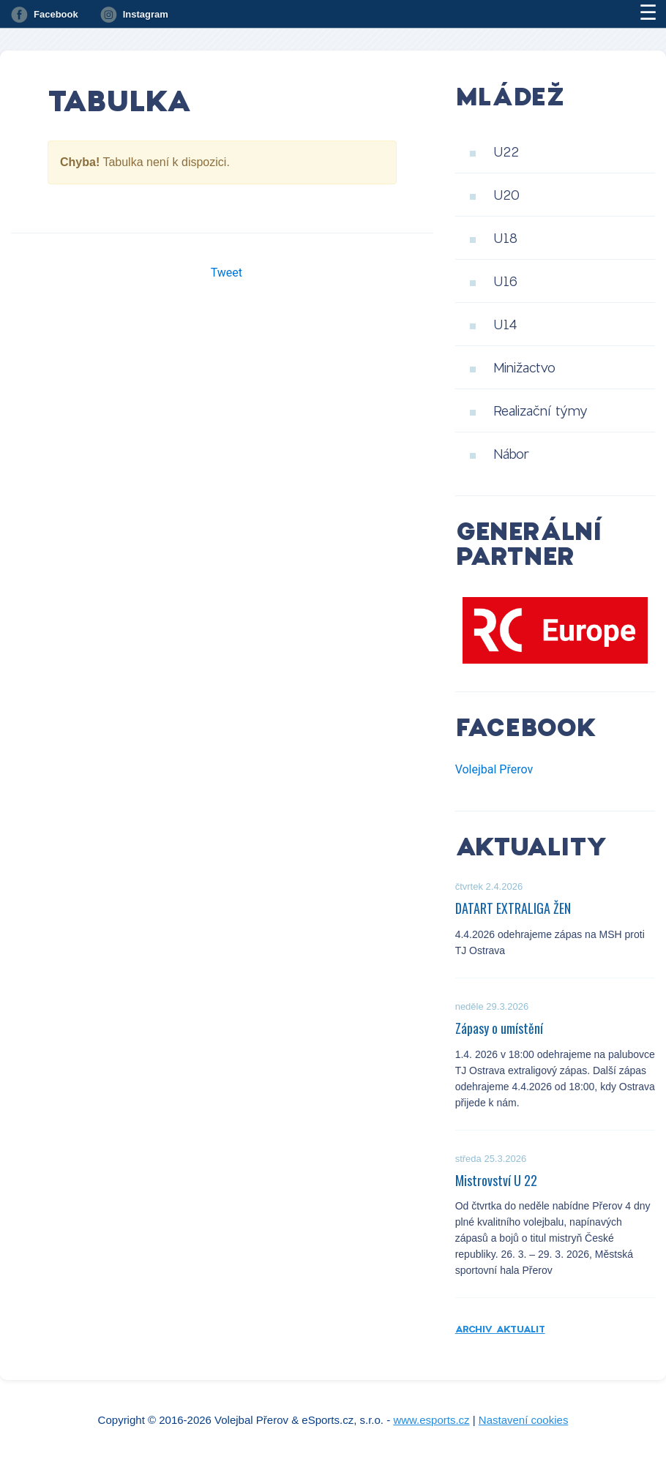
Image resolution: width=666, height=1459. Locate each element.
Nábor (511, 454)
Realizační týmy (540, 410)
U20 (506, 195)
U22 (506, 151)
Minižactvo (524, 367)
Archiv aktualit (500, 1329)
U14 (505, 324)
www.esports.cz (431, 1420)
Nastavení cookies (524, 1420)
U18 (505, 238)
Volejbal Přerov (494, 769)
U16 (505, 281)
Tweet (226, 273)
